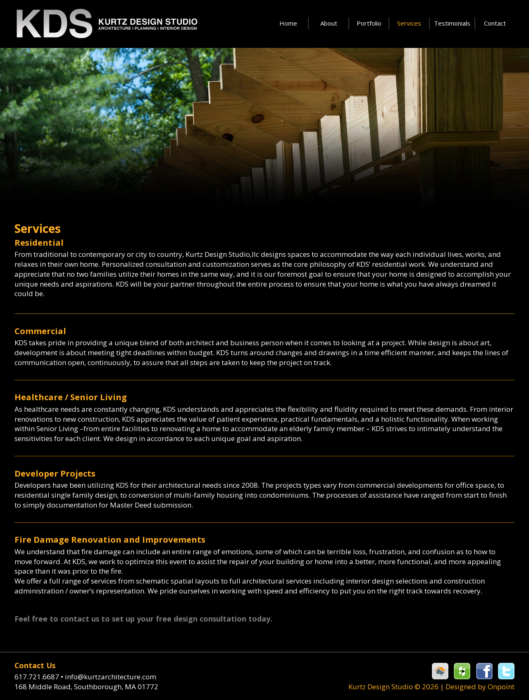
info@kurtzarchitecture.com (110, 676)
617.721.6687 (39, 676)
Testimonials (452, 23)
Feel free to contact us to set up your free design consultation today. (143, 619)
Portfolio (369, 23)
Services (409, 23)
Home (288, 23)
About (328, 23)
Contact (495, 23)
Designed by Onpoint (480, 686)
